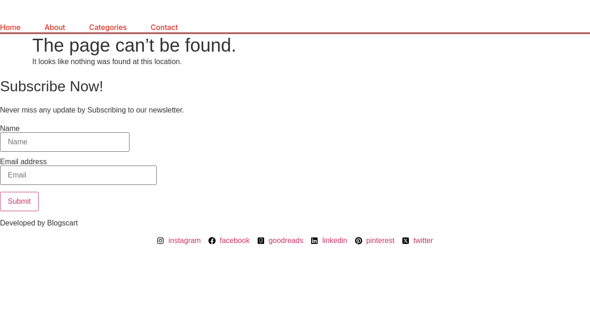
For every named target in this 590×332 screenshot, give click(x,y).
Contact (164, 27)
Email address (78, 171)
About (54, 27)
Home (10, 27)
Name (65, 138)
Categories (107, 27)
